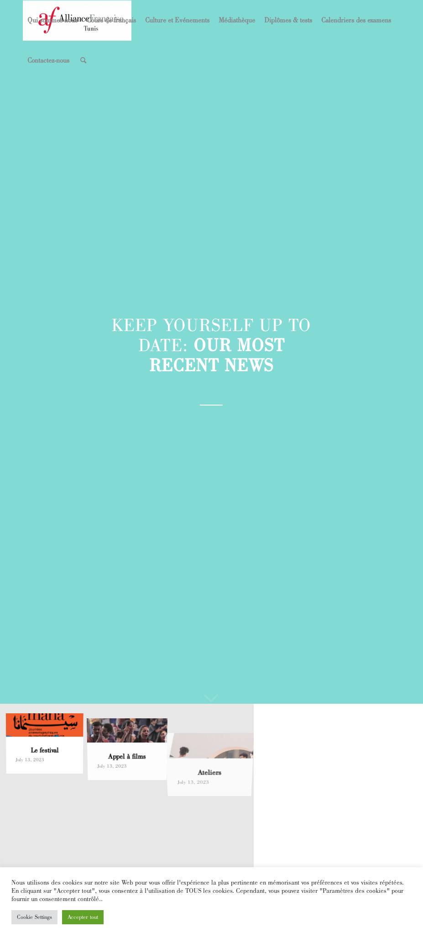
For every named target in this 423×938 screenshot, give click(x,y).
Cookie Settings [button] (34, 917)
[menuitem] (52, 20)
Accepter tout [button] (83, 917)
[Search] (83, 61)
